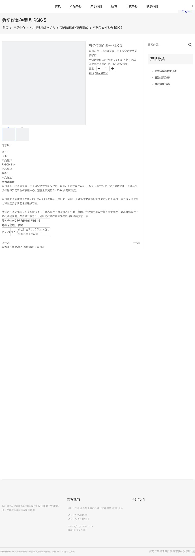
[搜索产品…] (167, 45)
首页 (58, 6)
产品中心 (75, 6)
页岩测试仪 (29, 247)
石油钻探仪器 (162, 77)
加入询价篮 (101, 73)
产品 (157, 551)
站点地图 (71, 551)
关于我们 (96, 6)
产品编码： (8, 169)
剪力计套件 (8, 247)
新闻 (114, 6)
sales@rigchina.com (80, 526)
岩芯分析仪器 (162, 84)
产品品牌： (8, 160)
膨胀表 (19, 247)
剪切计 (40, 247)
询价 (91, 73)
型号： (5, 152)
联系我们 (152, 6)
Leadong (61, 551)
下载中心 (131, 6)
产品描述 (7, 177)
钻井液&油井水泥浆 (166, 71)
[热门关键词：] (190, 45)
